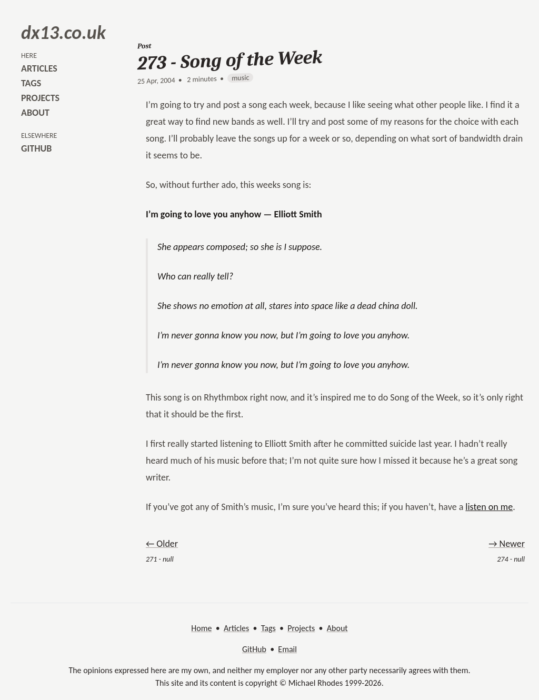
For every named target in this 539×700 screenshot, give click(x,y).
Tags (268, 628)
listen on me (489, 507)
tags (31, 83)
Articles (236, 628)
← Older (162, 543)
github (36, 148)
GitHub (254, 649)
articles (39, 68)
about (35, 112)
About (337, 628)
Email (287, 649)
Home (201, 628)
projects (40, 98)
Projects (301, 628)
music (240, 78)
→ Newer (506, 543)
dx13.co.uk (63, 32)
